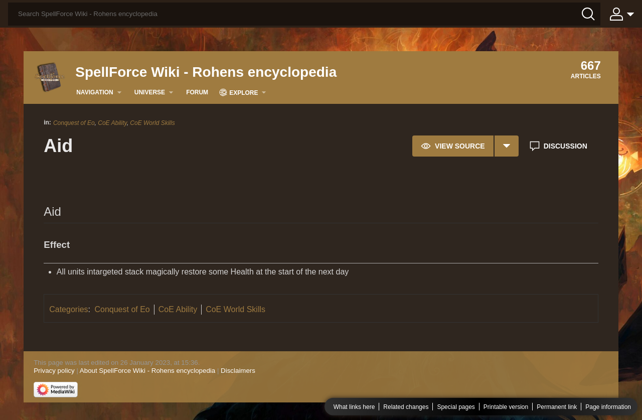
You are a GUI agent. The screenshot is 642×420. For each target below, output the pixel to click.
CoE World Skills (152, 122)
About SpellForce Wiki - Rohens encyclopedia (147, 370)
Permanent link (557, 406)
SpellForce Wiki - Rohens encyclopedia (206, 72)
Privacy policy (54, 370)
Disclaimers (238, 370)
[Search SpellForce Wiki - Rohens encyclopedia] (304, 14)
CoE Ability (112, 122)
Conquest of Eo (74, 122)
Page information (608, 406)
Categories (68, 309)
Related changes (405, 406)
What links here (354, 406)
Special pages (455, 406)
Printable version (506, 406)
